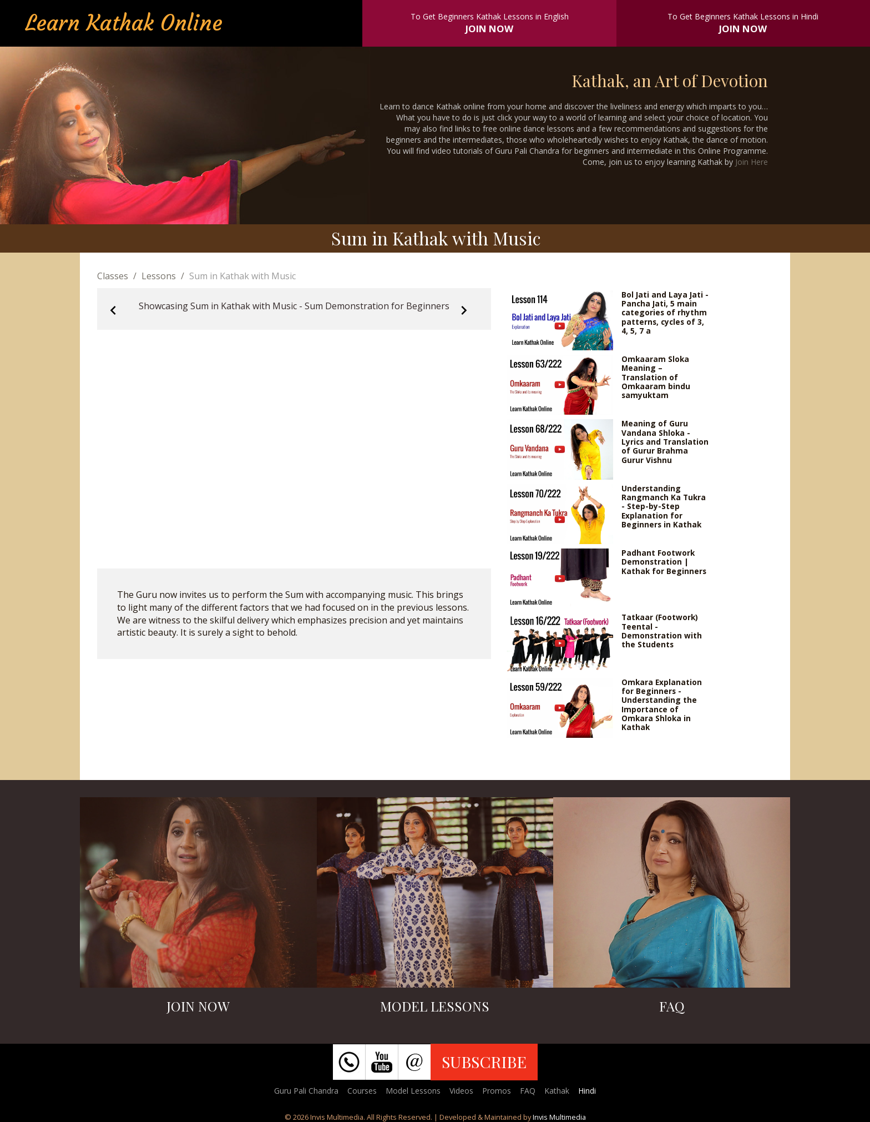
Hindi (587, 1090)
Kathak (556, 1090)
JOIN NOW (489, 28)
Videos (461, 1090)
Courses (362, 1090)
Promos (496, 1090)
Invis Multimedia (559, 1117)
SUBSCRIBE (484, 1061)
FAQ (527, 1090)
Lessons (158, 276)
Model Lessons (413, 1090)
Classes (112, 276)
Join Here (751, 162)
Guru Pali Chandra (306, 1090)
